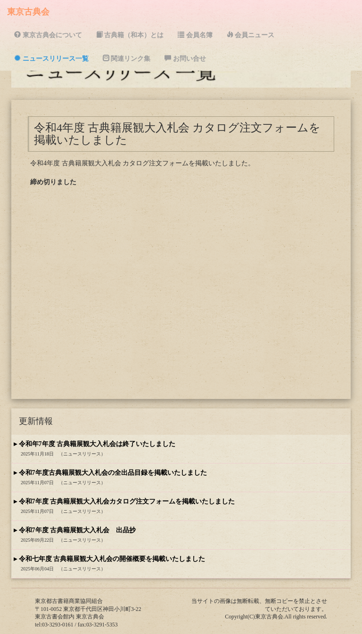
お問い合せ (185, 58)
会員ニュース (251, 35)
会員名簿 (195, 35)
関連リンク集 (127, 58)
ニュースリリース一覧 (51, 58)
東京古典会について (48, 35)
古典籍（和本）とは (130, 35)
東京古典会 (28, 11)
